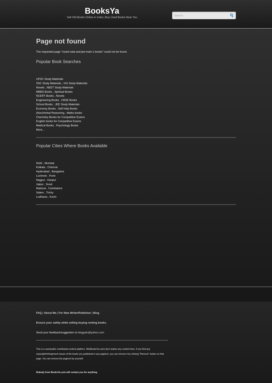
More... (40, 129)
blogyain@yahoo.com (91, 332)
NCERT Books (45, 95)
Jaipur (40, 184)
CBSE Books (69, 100)
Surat (49, 184)
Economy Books (46, 108)
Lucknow (41, 175)
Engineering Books (47, 100)
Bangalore (58, 171)
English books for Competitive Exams (58, 121)
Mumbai (49, 163)
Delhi (39, 163)
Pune (52, 175)
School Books (44, 104)
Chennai (52, 167)
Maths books (74, 112)
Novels (40, 87)
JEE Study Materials (67, 104)
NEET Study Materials (60, 87)
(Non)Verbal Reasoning (50, 112)
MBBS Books (44, 91)
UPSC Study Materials (49, 79)
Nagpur (40, 179)
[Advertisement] (72, 240)
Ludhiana (41, 196)
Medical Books (45, 125)
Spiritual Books (63, 91)
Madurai (41, 188)
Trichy (49, 192)
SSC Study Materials (48, 83)
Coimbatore (55, 188)
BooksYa (102, 10)
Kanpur (51, 179)
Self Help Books (67, 108)
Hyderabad (43, 171)
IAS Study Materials (75, 83)
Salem (40, 192)
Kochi (53, 196)
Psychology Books (67, 125)
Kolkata (40, 167)
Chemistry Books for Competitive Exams (60, 117)
